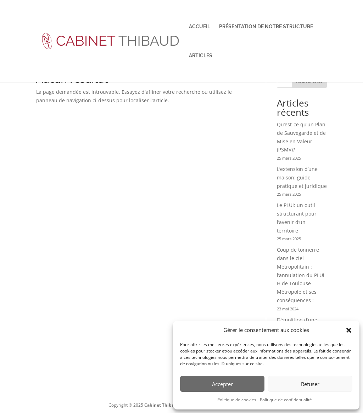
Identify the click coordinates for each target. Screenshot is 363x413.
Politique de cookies (236, 400)
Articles (200, 55)
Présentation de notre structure (266, 26)
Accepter (222, 384)
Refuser (310, 384)
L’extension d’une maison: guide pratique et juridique (302, 177)
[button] (348, 330)
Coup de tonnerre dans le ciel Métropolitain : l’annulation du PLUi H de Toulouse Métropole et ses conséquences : (300, 275)
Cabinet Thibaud (162, 405)
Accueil (199, 26)
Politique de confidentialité (286, 400)
